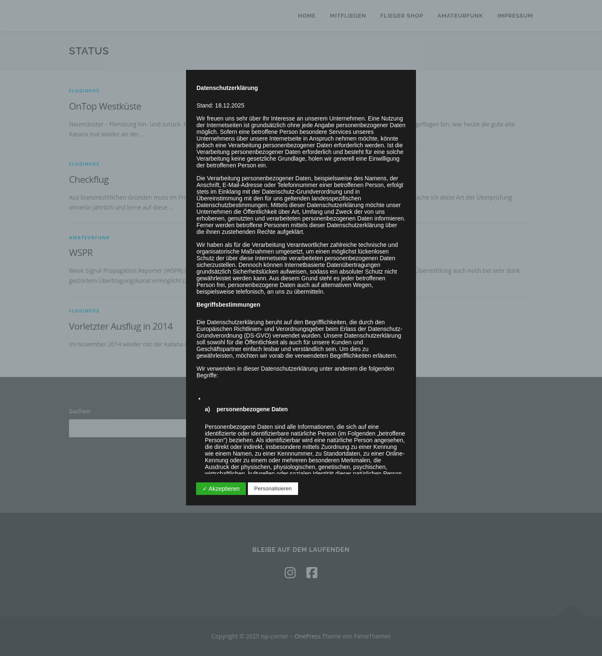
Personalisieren (273, 488)
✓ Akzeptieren (221, 488)
